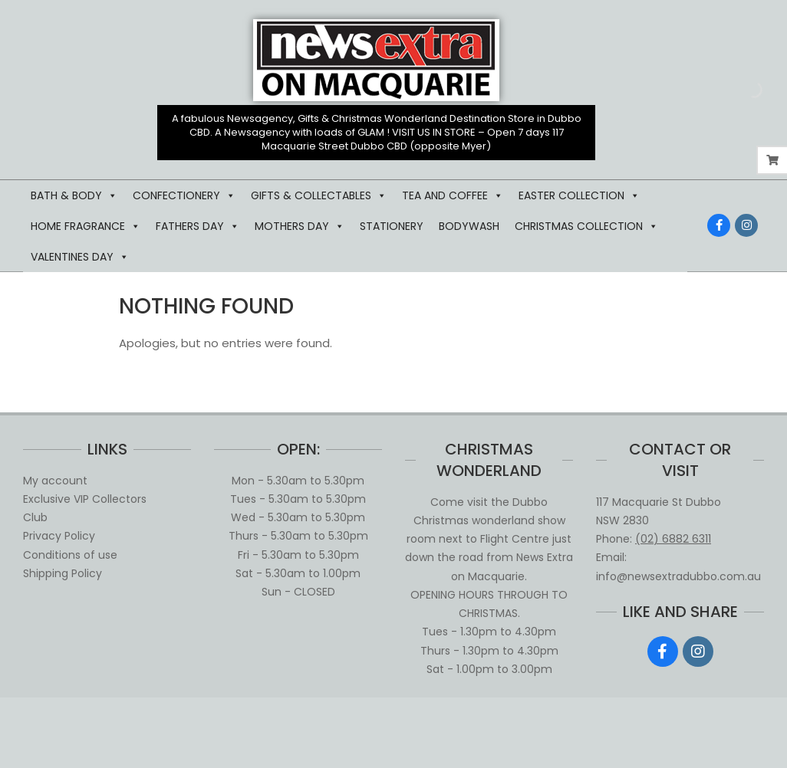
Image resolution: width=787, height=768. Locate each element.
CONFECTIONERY (184, 195)
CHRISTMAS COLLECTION (586, 226)
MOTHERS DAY (299, 226)
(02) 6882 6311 (673, 538)
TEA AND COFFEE (452, 195)
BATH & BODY (74, 195)
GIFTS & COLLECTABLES (319, 195)
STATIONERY (391, 226)
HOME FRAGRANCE (85, 226)
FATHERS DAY (197, 226)
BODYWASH (469, 226)
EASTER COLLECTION (579, 195)
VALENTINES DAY (80, 256)
